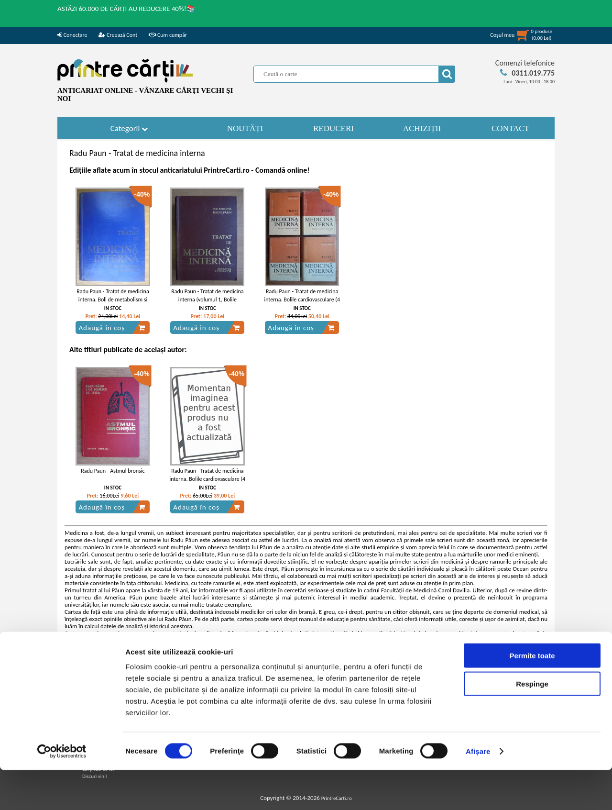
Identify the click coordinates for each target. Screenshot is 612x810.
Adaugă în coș (111, 328)
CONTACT (510, 128)
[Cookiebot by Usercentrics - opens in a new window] (62, 791)
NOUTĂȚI (245, 128)
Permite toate (532, 695)
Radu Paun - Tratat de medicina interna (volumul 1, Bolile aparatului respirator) (207, 299)
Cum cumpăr (168, 35)
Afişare (478, 791)
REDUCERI (333, 128)
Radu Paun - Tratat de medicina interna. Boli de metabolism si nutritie (112, 299)
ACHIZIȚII (422, 128)
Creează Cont (117, 35)
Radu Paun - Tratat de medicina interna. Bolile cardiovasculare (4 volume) (302, 299)
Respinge (532, 724)
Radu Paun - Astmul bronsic (112, 470)
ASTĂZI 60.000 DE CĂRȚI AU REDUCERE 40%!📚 (126, 8)
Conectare (72, 35)
